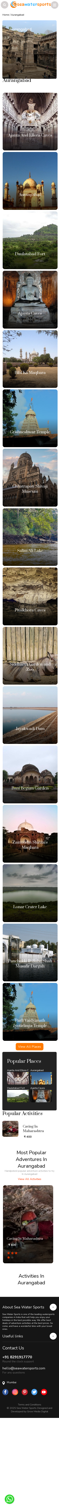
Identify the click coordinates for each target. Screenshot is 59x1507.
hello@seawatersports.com (23, 1353)
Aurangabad (17, 14)
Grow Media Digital (37, 1396)
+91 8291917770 (17, 1342)
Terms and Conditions (29, 1390)
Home (5, 14)
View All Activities (29, 1164)
